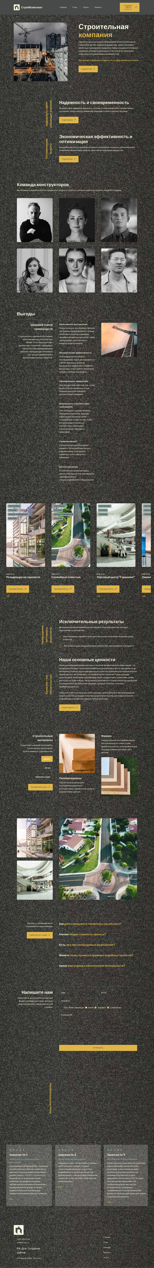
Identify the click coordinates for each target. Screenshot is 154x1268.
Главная (63, 7)
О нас (74, 7)
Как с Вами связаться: (74, 1007)
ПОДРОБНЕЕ (69, 120)
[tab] (47, 759)
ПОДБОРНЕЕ (88, 69)
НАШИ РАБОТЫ (70, 707)
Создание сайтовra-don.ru (131, 7)
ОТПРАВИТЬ (98, 1048)
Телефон (102, 1007)
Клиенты (98, 7)
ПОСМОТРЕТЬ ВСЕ (41, 787)
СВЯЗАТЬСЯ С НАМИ (40, 935)
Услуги (85, 7)
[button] (98, 924)
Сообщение (115, 1007)
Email (91, 1007)
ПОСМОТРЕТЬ (18, 589)
